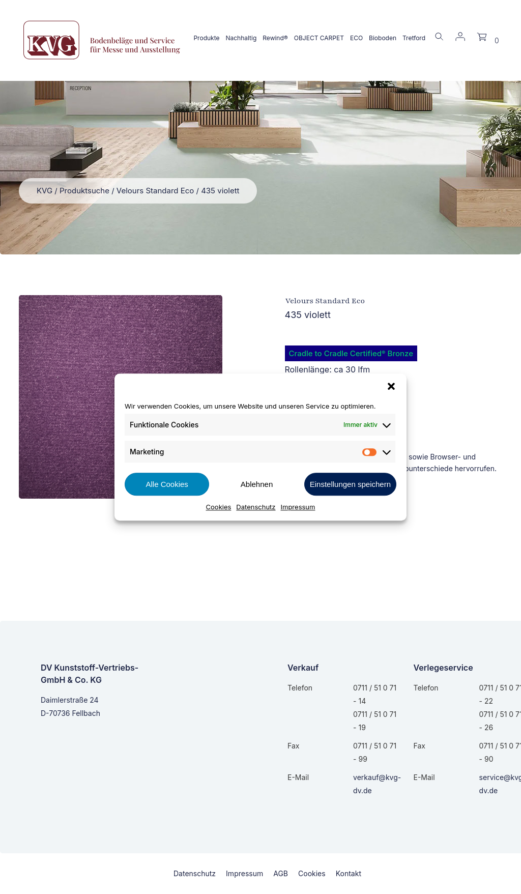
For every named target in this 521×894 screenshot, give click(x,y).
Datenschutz (255, 507)
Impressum (298, 507)
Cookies (218, 507)
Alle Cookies (167, 484)
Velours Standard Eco (155, 190)
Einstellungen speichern (350, 484)
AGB (280, 873)
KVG (44, 190)
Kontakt (348, 873)
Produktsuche (84, 190)
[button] (391, 386)
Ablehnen (257, 484)
